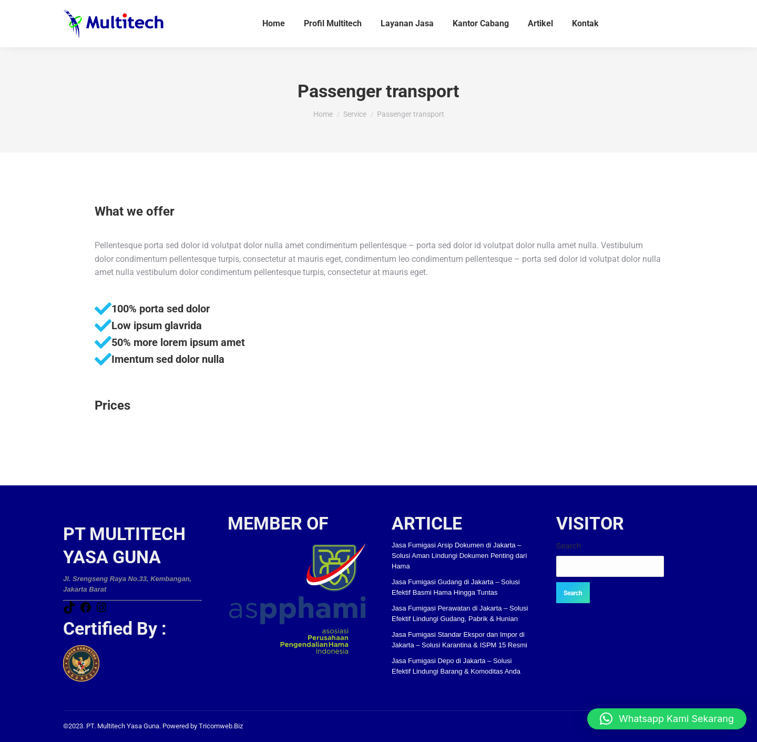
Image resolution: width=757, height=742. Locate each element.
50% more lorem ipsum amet (178, 342)
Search (568, 545)
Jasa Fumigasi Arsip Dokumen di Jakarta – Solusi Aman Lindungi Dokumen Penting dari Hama (459, 555)
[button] (666, 718)
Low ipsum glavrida (156, 325)
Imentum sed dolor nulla (167, 359)
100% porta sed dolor (160, 308)
